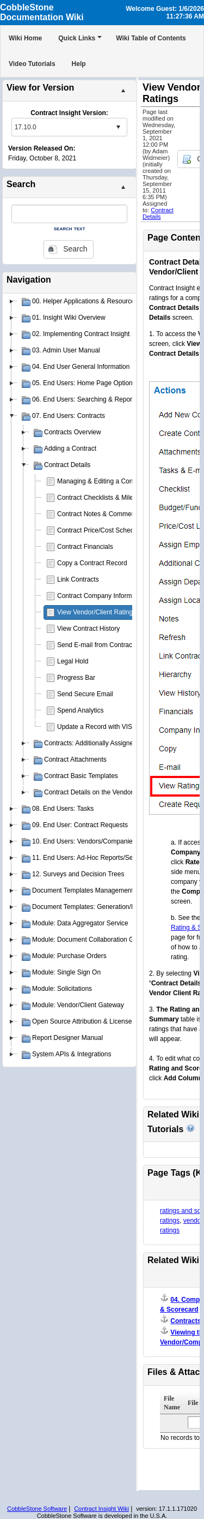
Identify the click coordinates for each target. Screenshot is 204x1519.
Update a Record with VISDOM (102, 727)
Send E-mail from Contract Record (107, 645)
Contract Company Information (101, 596)
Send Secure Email (85, 694)
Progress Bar (76, 677)
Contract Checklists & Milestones (104, 497)
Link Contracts (78, 579)
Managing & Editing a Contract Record (113, 481)
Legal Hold (72, 661)
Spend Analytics (80, 710)
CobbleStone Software (37, 1508)
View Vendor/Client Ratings (96, 612)
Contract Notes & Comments (98, 514)
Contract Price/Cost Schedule (100, 530)
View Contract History (88, 628)
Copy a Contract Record (92, 563)
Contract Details (158, 213)
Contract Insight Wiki (101, 1508)
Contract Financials (85, 547)
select (118, 127)
